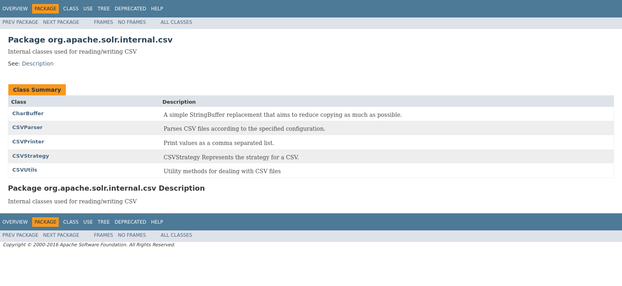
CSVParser (27, 127)
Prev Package (20, 22)
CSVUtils (24, 170)
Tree (104, 9)
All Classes (176, 22)
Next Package (61, 22)
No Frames (132, 22)
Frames (103, 22)
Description (38, 63)
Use (88, 9)
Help (157, 9)
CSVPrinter (28, 142)
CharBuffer (28, 113)
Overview (15, 9)
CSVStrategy (30, 156)
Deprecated (130, 9)
